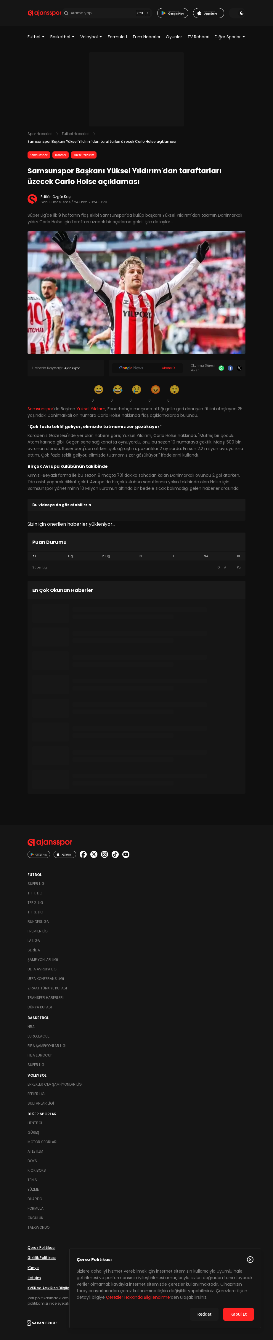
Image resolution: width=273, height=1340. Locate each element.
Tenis (32, 1179)
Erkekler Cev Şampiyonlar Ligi (55, 1084)
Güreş (33, 1132)
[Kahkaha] (117, 393)
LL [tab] (173, 556)
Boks (32, 1160)
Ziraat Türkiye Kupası (47, 988)
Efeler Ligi (37, 1093)
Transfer (61, 155)
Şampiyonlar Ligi (43, 959)
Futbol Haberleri (75, 133)
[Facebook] (230, 368)
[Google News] (147, 368)
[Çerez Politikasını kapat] (250, 1259)
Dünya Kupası (40, 1007)
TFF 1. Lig (35, 893)
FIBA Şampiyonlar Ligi (47, 1045)
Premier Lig (38, 931)
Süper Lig (36, 883)
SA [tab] (206, 556)
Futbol (36, 37)
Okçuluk (35, 1217)
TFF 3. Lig (35, 912)
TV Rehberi (198, 37)
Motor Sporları (42, 1141)
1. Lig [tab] (69, 556)
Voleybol (91, 37)
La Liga (34, 940)
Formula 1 (117, 37)
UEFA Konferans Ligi (46, 978)
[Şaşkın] (174, 393)
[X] (239, 368)
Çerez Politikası (41, 1247)
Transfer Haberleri (46, 997)
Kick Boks (37, 1170)
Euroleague (38, 1036)
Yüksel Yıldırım (83, 155)
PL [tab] (141, 556)
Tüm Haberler (146, 37)
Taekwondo (38, 1227)
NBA (31, 1026)
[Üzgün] (136, 393)
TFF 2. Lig (35, 902)
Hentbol (35, 1122)
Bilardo (35, 1198)
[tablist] (136, 556)
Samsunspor (39, 155)
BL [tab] (238, 556)
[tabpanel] (136, 567)
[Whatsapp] (221, 368)
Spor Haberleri (40, 133)
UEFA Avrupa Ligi (42, 969)
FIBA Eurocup (40, 1055)
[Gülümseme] (98, 393)
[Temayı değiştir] (237, 13)
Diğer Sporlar (230, 37)
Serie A (34, 950)
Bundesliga (38, 921)
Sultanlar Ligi (41, 1103)
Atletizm (35, 1151)
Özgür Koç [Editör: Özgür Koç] (61, 196)
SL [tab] (34, 556)
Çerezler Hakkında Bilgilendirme (138, 1297)
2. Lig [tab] (106, 556)
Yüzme (33, 1189)
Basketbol (62, 37)
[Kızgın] (155, 393)
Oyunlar (174, 37)
